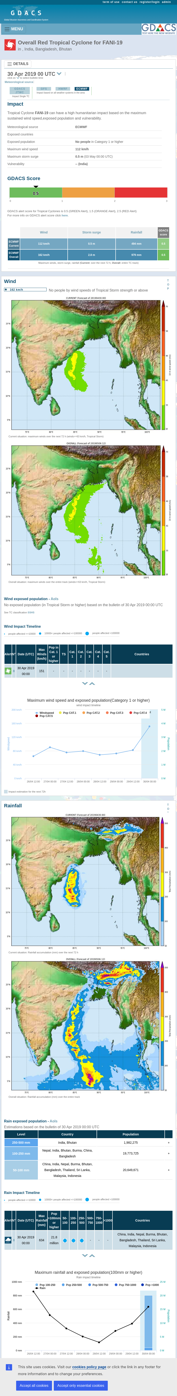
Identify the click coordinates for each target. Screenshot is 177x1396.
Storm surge (91, 232)
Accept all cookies (34, 1385)
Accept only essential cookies (80, 1385)
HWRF (62, 88)
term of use (111, 2)
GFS (44, 88)
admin (166, 2)
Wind (44, 232)
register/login (150, 2)
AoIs (54, 599)
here (65, 215)
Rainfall (136, 232)
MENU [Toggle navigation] (13, 29)
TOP (168, 284)
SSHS (31, 612)
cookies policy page (89, 1367)
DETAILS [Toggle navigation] (17, 64)
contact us (130, 2)
